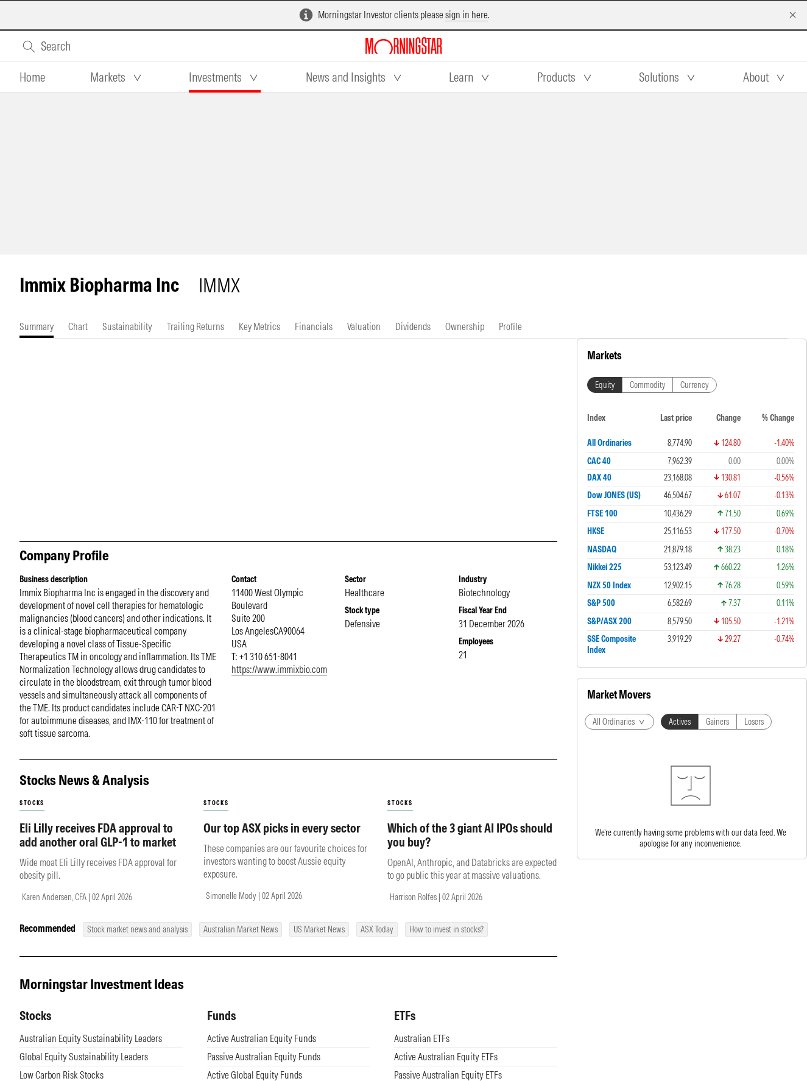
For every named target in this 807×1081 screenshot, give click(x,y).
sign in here (466, 15)
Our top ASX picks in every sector (282, 828)
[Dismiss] (792, 14)
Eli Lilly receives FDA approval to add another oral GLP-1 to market (97, 835)
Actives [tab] (680, 721)
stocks (31, 803)
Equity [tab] (605, 384)
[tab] (32, 77)
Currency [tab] (694, 384)
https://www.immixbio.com (279, 669)
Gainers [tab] (717, 721)
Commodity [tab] (647, 384)
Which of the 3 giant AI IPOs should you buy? (469, 835)
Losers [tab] (754, 721)
